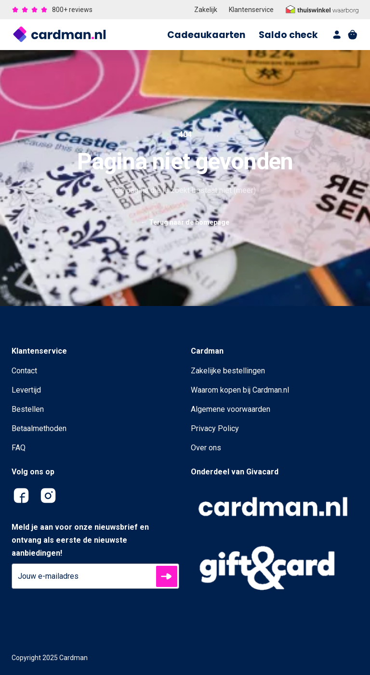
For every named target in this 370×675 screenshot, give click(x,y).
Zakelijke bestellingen (228, 370)
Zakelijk (205, 9)
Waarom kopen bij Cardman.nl (240, 390)
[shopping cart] (352, 34)
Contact (24, 370)
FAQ (19, 447)
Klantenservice (251, 9)
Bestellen (28, 409)
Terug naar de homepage (185, 222)
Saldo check (288, 34)
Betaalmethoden (39, 428)
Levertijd (26, 390)
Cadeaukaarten (206, 34)
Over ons (206, 447)
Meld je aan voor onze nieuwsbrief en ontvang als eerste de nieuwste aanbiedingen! (80, 540)
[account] (337, 34)
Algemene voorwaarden (230, 409)
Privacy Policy (215, 428)
